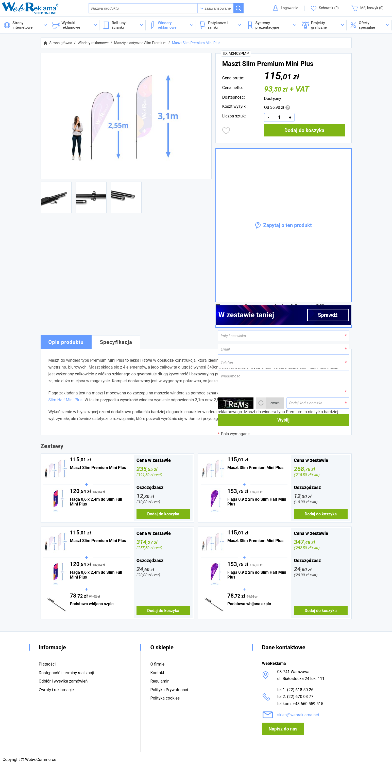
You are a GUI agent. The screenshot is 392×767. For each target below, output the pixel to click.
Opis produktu (66, 343)
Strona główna (60, 44)
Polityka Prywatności (169, 689)
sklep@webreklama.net (298, 714)
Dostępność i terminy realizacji (66, 672)
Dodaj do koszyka (304, 131)
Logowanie (289, 8)
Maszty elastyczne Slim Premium (140, 44)
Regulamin (160, 681)
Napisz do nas (283, 728)
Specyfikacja (116, 343)
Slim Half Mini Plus (65, 400)
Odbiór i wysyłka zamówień (63, 681)
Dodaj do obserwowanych (226, 131)
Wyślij (283, 420)
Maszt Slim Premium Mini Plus (196, 44)
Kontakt (157, 672)
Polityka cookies (165, 698)
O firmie (157, 664)
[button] (369, 26)
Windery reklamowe (93, 44)
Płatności (47, 664)
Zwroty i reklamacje (56, 689)
